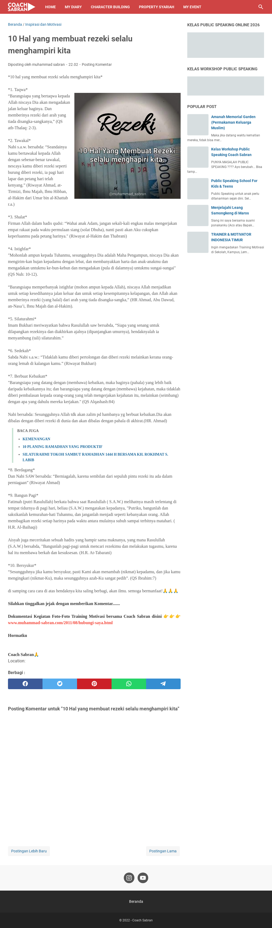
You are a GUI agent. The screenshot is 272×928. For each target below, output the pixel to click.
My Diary (73, 7)
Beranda (136, 901)
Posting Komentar (97, 64)
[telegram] (163, 684)
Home (50, 7)
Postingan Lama (163, 851)
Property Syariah (156, 7)
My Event (192, 7)
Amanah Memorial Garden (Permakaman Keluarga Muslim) (233, 122)
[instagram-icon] (129, 878)
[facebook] (25, 684)
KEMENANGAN (36, 439)
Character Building (110, 7)
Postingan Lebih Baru (29, 851)
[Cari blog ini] (261, 7)
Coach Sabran (142, 920)
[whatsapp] (129, 684)
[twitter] (59, 684)
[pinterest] (94, 684)
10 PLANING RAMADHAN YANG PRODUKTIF (63, 447)
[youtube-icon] (143, 878)
